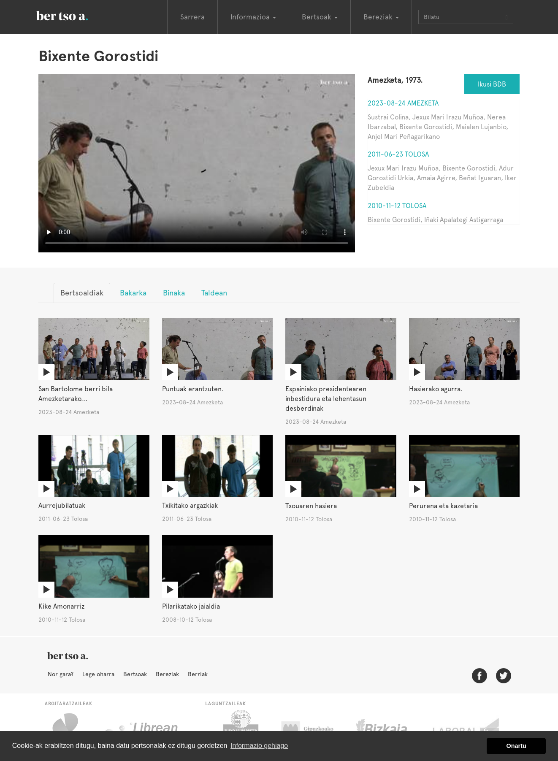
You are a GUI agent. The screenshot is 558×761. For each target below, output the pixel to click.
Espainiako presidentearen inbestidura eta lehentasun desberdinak (325, 398)
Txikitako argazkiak (190, 505)
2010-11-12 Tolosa (397, 206)
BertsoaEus (74, 15)
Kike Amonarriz (61, 606)
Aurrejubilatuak (61, 505)
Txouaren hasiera (311, 506)
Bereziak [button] (381, 17)
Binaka (174, 292)
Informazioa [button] (253, 17)
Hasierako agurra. (436, 389)
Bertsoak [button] (320, 17)
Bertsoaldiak (81, 292)
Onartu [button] (516, 745)
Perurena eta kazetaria (443, 506)
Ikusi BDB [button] (492, 84)
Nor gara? (60, 674)
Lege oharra (98, 674)
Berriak (198, 674)
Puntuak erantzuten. (193, 389)
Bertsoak (135, 674)
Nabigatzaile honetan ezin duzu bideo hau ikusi (196, 163)
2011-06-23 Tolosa (398, 154)
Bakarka (133, 292)
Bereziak (167, 674)
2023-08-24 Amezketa (403, 103)
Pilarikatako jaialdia (191, 606)
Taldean (214, 292)
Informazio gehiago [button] (259, 745)
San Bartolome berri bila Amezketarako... (75, 394)
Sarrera (192, 17)
